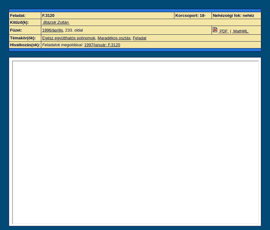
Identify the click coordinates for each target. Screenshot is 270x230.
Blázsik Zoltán (56, 22)
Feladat (139, 38)
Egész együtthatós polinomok (68, 38)
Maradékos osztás (114, 38)
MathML (240, 31)
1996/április (52, 30)
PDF (221, 31)
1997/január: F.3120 (102, 44)
